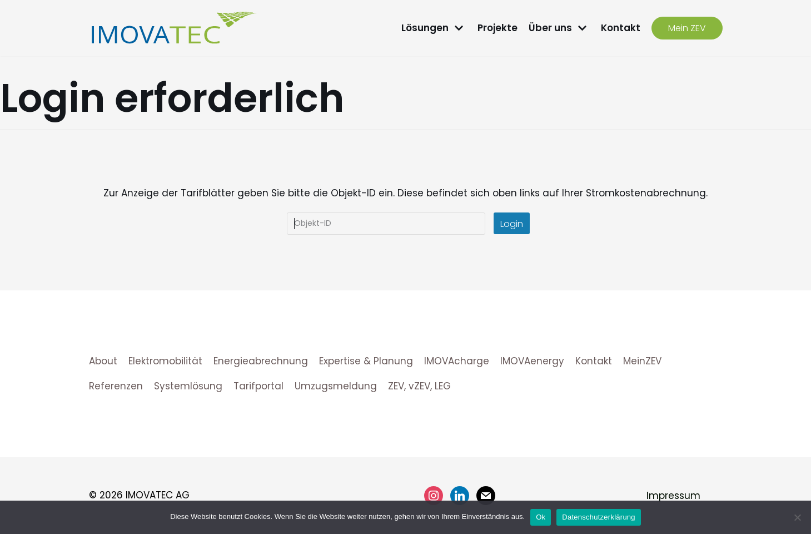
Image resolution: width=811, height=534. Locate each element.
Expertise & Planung (366, 361)
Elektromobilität (165, 361)
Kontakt (620, 27)
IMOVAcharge (456, 361)
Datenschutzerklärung (598, 517)
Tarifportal (258, 386)
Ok (540, 517)
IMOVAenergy (532, 361)
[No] (797, 517)
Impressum (673, 495)
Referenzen (116, 386)
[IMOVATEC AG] (174, 28)
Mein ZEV (687, 28)
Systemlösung (188, 386)
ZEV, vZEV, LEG (419, 386)
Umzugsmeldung (336, 386)
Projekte (497, 27)
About (103, 361)
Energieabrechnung (260, 361)
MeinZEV (642, 361)
